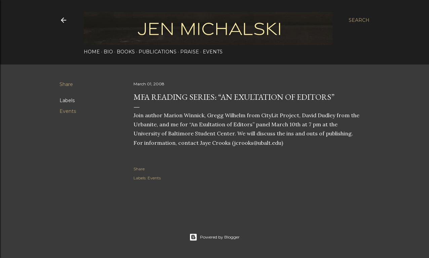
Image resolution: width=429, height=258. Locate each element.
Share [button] (66, 84)
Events (213, 52)
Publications (158, 52)
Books (126, 52)
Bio (108, 52)
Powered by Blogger (214, 237)
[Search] (359, 20)
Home (92, 52)
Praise (189, 52)
